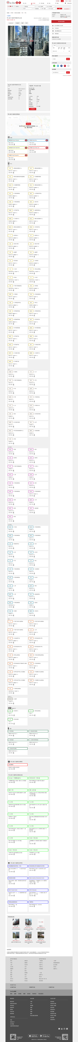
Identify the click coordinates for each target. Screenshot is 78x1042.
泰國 (24, 993)
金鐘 (11, 972)
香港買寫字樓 (53, 1013)
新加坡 (28, 993)
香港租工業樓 (53, 1005)
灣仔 (11, 960)
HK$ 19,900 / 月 (16, 927)
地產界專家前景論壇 (14, 1025)
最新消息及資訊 (13, 1003)
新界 (54, 960)
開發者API (12, 1021)
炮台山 (11, 980)
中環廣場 (41, 968)
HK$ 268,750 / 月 (28, 927)
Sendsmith (69, 75)
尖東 (11, 970)
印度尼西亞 (40, 993)
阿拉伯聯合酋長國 (34, 1015)
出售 (54, 45)
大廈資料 (17, 23)
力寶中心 (41, 966)
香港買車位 (52, 1019)
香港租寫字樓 (53, 1003)
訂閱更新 (32, 109)
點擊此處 (28, 123)
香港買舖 (52, 1017)
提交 (68, 59)
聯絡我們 (12, 1007)
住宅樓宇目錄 (13, 987)
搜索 (59, 8)
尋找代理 (12, 1011)
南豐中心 (55, 968)
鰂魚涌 (26, 960)
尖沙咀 (11, 966)
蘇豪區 (26, 962)
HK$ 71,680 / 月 (16, 940)
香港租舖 (52, 1007)
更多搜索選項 (67, 8)
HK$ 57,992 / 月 (40, 940)
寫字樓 (33, 3)
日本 (31, 1003)
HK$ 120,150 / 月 (28, 940)
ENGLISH (69, 3)
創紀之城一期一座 (43, 978)
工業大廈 (41, 3)
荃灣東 (26, 978)
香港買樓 (52, 1011)
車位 (48, 3)
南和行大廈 (16, 926)
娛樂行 (16, 939)
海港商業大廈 (40, 939)
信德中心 (40, 926)
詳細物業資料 (11, 23)
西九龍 (26, 980)
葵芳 (25, 968)
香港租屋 (52, 1001)
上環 (11, 964)
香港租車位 (52, 1009)
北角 (11, 976)
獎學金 (11, 1009)
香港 (11, 993)
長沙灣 (26, 964)
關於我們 (12, 1001)
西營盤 (26, 972)
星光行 (40, 976)
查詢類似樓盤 (61, 21)
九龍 (40, 972)
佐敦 (25, 974)
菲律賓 (19, 993)
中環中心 (41, 962)
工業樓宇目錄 (51, 987)
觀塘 (11, 974)
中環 (11, 962)
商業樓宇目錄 (32, 987)
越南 (15, 993)
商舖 (56, 3)
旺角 (25, 970)
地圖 (22, 23)
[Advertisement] (28, 68)
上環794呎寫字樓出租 (16, 929)
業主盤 (17, 6)
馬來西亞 (34, 993)
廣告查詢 (12, 1005)
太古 (25, 976)
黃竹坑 (11, 978)
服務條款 (41, 1039)
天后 (25, 966)
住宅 (24, 3)
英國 (31, 1011)
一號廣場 (28, 939)
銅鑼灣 (11, 968)
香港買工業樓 (53, 1015)
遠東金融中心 (28, 926)
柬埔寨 (31, 1005)
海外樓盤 (12, 1023)
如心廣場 (55, 964)
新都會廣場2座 (56, 962)
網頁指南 (12, 1013)
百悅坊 (54, 966)
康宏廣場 (41, 980)
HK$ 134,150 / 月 (40, 927)
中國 (31, 1001)
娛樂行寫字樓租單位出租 (16, 942)
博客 (11, 1019)
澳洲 (31, 1009)
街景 (26, 23)
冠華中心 (41, 974)
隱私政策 (45, 1039)
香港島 (41, 960)
